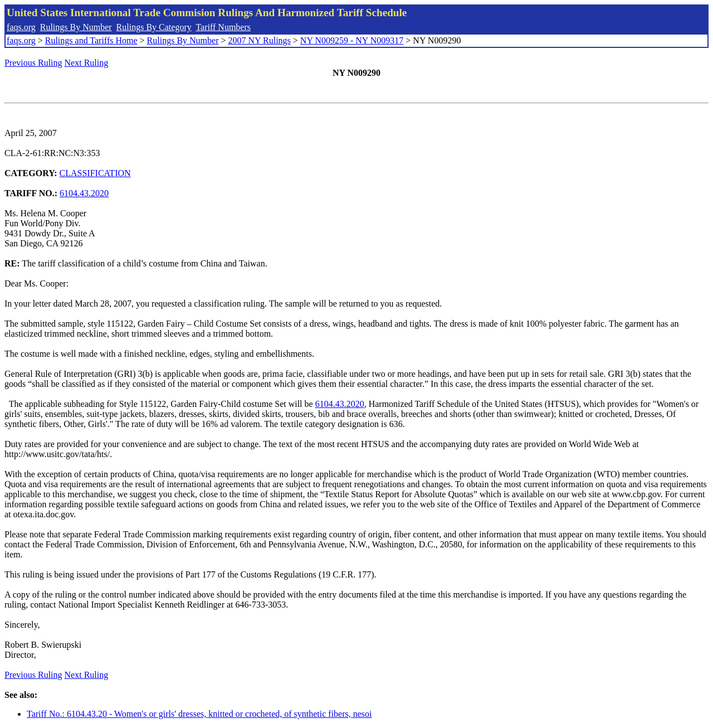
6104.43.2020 (84, 193)
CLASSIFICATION (95, 173)
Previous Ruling (33, 62)
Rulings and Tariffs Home (91, 40)
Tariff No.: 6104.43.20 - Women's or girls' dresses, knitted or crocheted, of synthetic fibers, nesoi (199, 714)
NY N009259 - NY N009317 (351, 40)
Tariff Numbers (223, 27)
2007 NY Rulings (259, 40)
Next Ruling (87, 62)
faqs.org (21, 27)
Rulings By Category (154, 27)
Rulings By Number (76, 27)
